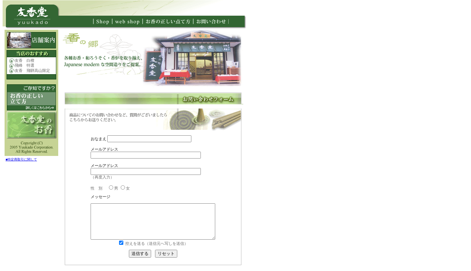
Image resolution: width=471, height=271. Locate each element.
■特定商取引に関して (21, 159)
